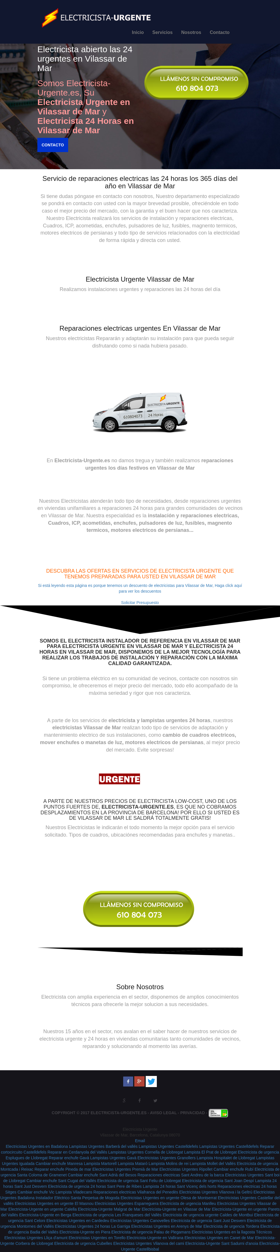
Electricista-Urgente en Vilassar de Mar (176, 1209)
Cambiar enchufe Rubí (233, 1169)
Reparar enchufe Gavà (69, 1158)
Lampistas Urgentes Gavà (113, 1158)
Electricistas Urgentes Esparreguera (127, 1203)
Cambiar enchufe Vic (35, 1192)
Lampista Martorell (100, 1163)
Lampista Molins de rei (168, 1163)
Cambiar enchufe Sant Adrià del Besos (102, 1175)
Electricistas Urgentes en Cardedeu (77, 1220)
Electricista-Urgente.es (119, 1112)
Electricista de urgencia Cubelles (83, 1243)
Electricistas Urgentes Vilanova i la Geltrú (216, 1192)
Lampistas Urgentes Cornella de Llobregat (145, 1152)
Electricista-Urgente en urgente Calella (42, 1209)
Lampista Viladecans (74, 1192)
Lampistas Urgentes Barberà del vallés (103, 1146)
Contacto (220, 32)
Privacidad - (194, 1112)
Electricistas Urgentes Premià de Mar (125, 1169)
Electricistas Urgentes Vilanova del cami (148, 1243)
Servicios (162, 32)
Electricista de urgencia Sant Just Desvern (208, 1220)
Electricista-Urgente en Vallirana (155, 1237)
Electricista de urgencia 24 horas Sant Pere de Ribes (95, 1186)
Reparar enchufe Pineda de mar (63, 1169)
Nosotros (191, 32)
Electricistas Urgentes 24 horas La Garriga (92, 1226)
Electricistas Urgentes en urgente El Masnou (54, 1203)
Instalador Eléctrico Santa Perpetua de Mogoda (77, 1198)
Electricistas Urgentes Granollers (166, 1158)
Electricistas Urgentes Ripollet (185, 1169)
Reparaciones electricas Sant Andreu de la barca (180, 1175)
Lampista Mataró (132, 1163)
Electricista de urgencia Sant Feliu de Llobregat (139, 1180)
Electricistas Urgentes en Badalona (37, 1146)
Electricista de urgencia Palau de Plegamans (151, 1232)
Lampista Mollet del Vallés (213, 1163)
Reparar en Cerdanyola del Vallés (77, 1152)
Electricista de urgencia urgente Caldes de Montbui (208, 1215)
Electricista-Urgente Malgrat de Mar (109, 1209)
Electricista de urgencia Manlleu (188, 1203)
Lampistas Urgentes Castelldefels (168, 1146)
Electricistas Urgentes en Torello (96, 1237)
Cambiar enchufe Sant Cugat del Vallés (61, 1180)
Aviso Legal (163, 1112)
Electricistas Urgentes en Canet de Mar (219, 1237)
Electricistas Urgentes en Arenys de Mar (166, 1226)
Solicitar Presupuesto (140, 602)
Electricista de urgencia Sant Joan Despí (218, 1180)
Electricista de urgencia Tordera (231, 1226)
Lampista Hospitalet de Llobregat (226, 1158)
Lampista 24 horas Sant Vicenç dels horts (179, 1186)
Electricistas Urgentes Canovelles (140, 1220)
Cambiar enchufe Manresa (59, 1163)
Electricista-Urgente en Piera (85, 1232)
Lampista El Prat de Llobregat (210, 1152)
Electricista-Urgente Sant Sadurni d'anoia (221, 1243)
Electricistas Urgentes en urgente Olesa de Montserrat (169, 1198)
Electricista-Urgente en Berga (45, 1215)
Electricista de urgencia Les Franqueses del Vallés (117, 1215)
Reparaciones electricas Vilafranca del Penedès (136, 1192)
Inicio (138, 32)
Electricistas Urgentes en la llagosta (224, 1232)
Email (140, 1140)
